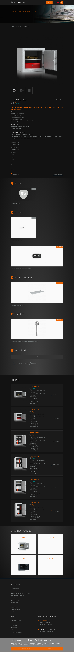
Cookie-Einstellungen (16, 636)
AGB (12, 634)
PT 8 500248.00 (34, 481)
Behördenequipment (16, 600)
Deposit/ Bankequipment (17, 597)
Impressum (14, 629)
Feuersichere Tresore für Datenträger (20, 595)
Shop (49, 2)
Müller (12, 26)
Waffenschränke (15, 602)
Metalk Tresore (14, 615)
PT (21, 26)
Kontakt (13, 626)
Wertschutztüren (15, 590)
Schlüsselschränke (15, 612)
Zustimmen (49, 648)
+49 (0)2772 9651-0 (48, 632)
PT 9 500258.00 (34, 504)
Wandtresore (14, 607)
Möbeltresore (14, 605)
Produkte (17, 26)
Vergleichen (16, 174)
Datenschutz (14, 631)
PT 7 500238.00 (34, 457)
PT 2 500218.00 (26, 26)
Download (34, 364)
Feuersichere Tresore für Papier (19, 592)
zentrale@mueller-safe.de (46, 635)
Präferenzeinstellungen (23, 648)
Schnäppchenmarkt (16, 624)
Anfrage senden (58, 174)
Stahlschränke (14, 610)
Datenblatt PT (37, 357)
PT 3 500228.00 (34, 434)
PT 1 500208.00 (34, 387)
